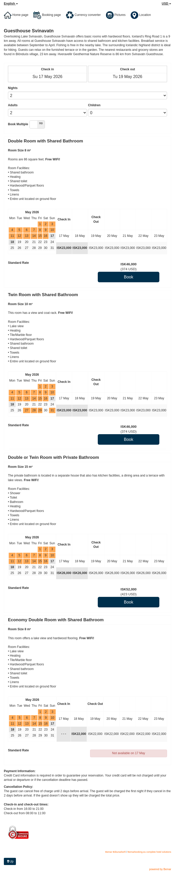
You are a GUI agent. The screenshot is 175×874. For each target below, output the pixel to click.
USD (166, 3)
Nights (12, 88)
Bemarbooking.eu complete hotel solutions (149, 852)
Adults (12, 105)
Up (9, 861)
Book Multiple (18, 124)
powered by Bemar (160, 869)
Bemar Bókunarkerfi (115, 852)
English (11, 3)
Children (94, 105)
